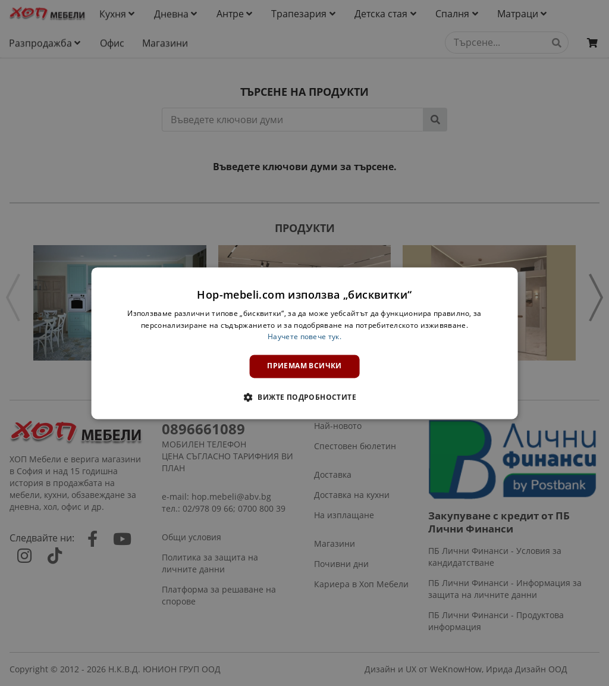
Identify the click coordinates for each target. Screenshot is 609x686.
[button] (304, 397)
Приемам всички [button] (304, 366)
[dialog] (305, 343)
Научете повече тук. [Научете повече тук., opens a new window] (304, 337)
